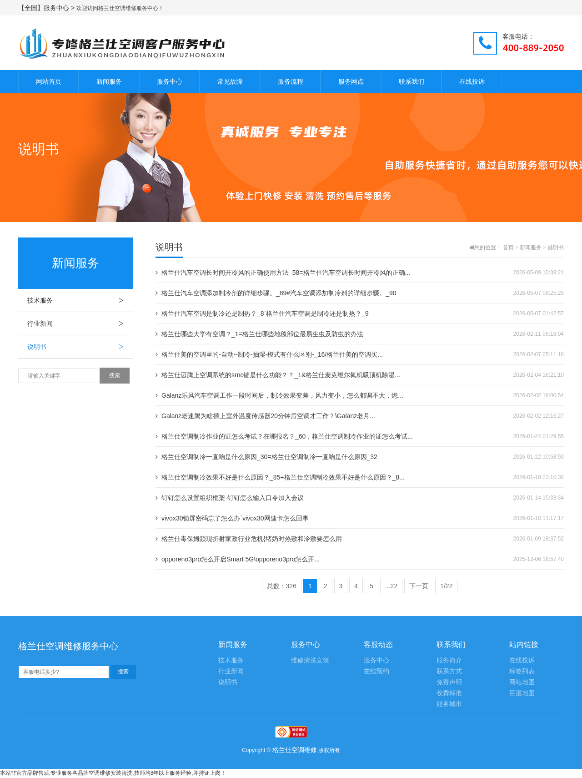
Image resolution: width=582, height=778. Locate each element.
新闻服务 (109, 81)
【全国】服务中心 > (47, 7)
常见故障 (230, 81)
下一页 (418, 586)
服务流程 (290, 81)
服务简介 (449, 660)
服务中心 (169, 81)
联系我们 (411, 81)
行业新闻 (80, 323)
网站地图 (522, 682)
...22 (391, 586)
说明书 (80, 346)
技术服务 (80, 300)
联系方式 (449, 671)
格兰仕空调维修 (294, 749)
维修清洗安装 (310, 660)
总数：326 (281, 586)
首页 (508, 247)
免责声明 (449, 682)
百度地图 (522, 693)
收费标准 (449, 693)
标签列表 (522, 671)
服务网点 (351, 81)
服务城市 (449, 704)
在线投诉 (472, 81)
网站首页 (48, 81)
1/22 (446, 586)
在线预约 (376, 671)
